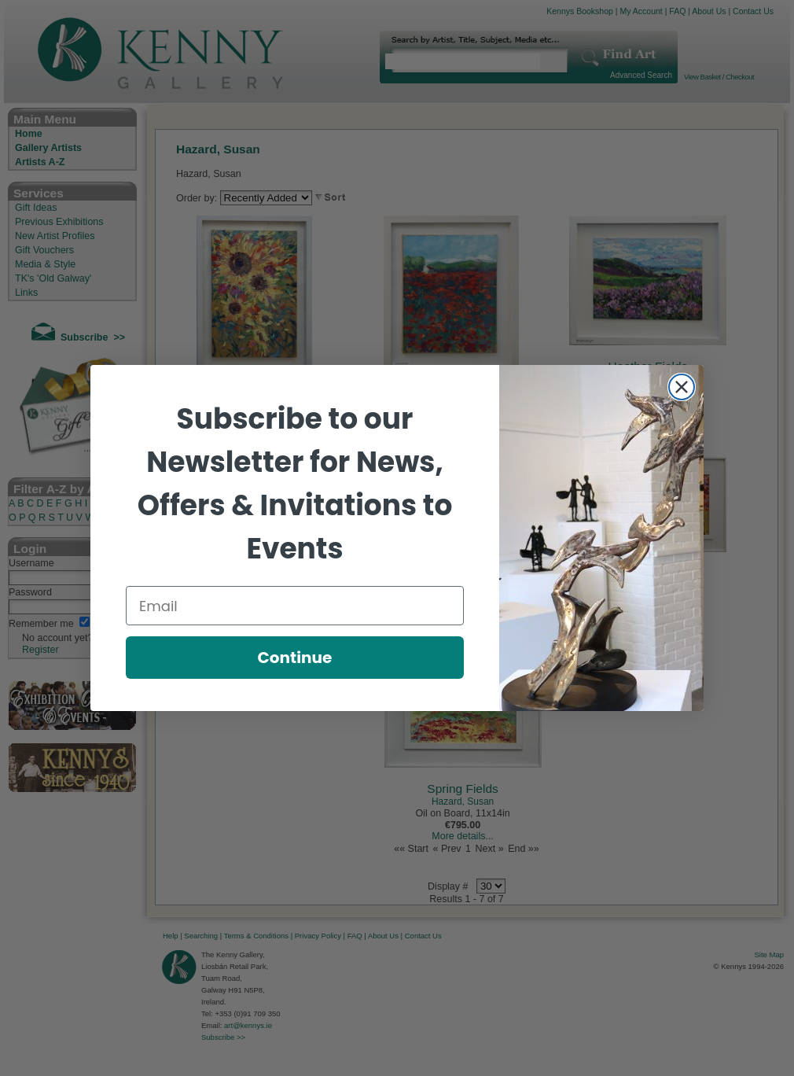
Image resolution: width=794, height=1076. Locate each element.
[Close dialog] (681, 387)
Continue (295, 658)
